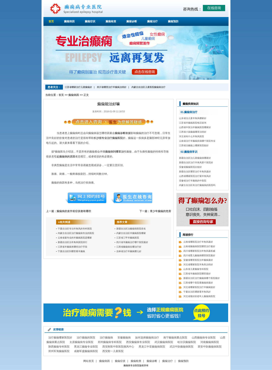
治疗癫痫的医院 (86, 337)
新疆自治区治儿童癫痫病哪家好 (195, 158)
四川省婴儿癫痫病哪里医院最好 (199, 255)
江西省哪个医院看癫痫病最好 (198, 282)
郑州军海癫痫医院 (59, 351)
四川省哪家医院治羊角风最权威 (199, 251)
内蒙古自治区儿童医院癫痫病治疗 (148, 87)
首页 (51, 21)
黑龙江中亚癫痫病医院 (152, 346)
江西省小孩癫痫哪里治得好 (192, 132)
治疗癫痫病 (106, 337)
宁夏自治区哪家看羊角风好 (197, 291)
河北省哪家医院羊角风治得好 (198, 264)
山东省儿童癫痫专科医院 (195, 269)
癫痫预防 (173, 21)
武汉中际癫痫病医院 (181, 346)
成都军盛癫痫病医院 (86, 351)
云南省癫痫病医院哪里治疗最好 (199, 246)
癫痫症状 (90, 21)
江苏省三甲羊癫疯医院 (127, 237)
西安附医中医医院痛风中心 (118, 346)
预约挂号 (85, 198)
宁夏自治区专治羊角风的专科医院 (75, 228)
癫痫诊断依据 (123, 133)
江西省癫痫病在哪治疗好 (128, 246)
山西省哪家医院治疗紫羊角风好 (195, 176)
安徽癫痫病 (124, 337)
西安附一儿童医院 (113, 351)
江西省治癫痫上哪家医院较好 (194, 145)
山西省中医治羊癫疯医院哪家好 (195, 127)
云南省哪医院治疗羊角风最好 (198, 242)
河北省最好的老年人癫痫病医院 (199, 296)
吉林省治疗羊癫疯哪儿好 (128, 251)
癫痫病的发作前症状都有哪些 (74, 211)
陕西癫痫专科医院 (59, 346)
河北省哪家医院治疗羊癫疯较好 (199, 287)
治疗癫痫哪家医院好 (60, 337)
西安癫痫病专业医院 (138, 342)
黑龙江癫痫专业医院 (86, 346)
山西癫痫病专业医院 (204, 337)
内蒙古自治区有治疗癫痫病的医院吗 (197, 185)
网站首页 (88, 360)
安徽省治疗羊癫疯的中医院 (192, 180)
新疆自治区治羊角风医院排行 (72, 242)
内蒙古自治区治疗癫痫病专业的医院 (76, 233)
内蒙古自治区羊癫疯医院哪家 (131, 233)
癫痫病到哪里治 (114, 151)
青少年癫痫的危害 (160, 211)
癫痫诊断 (131, 21)
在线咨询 (131, 198)
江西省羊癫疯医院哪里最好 (197, 273)
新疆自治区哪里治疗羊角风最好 (195, 171)
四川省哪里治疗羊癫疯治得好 (111, 87)
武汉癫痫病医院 (164, 342)
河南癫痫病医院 (209, 342)
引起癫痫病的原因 (64, 156)
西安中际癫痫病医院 (210, 346)
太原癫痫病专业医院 (81, 342)
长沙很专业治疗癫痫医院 (108, 137)
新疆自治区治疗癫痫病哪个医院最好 (201, 278)
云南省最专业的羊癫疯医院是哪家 (75, 237)
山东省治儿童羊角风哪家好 (192, 118)
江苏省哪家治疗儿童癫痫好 (78, 87)
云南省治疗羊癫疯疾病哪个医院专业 (197, 141)
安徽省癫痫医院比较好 (190, 167)
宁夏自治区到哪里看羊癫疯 (71, 251)
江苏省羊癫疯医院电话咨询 (192, 123)
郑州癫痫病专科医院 (110, 342)
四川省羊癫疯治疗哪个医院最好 (132, 242)
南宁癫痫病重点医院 (175, 337)
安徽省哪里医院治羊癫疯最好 (198, 260)
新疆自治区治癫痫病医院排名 (131, 228)
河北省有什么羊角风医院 (191, 136)
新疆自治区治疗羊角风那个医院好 (196, 162)
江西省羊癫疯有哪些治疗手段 (72, 246)
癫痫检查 (111, 21)
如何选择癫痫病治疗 (147, 337)
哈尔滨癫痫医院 (186, 342)
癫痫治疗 (152, 21)
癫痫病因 (69, 21)
